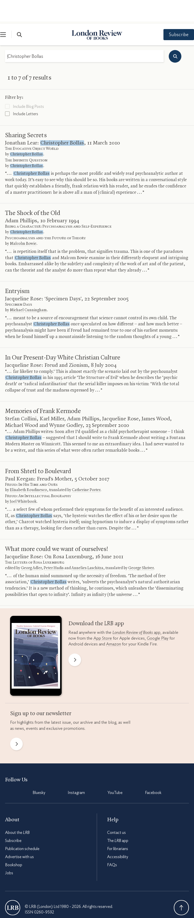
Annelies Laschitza (87, 544)
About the (17, 809)
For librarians (117, 825)
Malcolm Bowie (23, 220)
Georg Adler (31, 544)
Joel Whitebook (23, 478)
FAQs (112, 841)
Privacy (49, 903)
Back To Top (181, 883)
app (136, 609)
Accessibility (117, 833)
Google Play (157, 614)
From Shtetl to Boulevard (38, 447)
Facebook (153, 769)
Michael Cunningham (28, 286)
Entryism (17, 267)
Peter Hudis (54, 544)
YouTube (115, 769)
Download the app (96, 600)
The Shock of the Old (32, 189)
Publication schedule (22, 825)
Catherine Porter (86, 466)
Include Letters (21, 90)
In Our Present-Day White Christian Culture (62, 334)
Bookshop (13, 841)
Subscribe (174, 11)
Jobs (9, 849)
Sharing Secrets (26, 111)
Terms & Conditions (21, 903)
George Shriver (141, 544)
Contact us (116, 809)
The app (117, 817)
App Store (102, 614)
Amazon (113, 620)
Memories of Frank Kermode (43, 387)
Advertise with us (19, 833)
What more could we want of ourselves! (56, 525)
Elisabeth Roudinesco (28, 466)
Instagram (76, 769)
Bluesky (39, 769)
